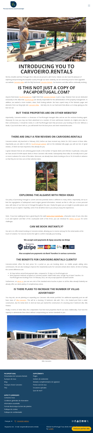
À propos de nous (10, 379)
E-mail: (17, 427)
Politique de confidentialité (13, 412)
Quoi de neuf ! (37, 391)
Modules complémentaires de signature (46, 382)
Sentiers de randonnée (40, 379)
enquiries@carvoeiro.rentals (29, 427)
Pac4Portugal (29, 100)
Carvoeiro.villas (19, 82)
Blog (5, 382)
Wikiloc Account (74, 219)
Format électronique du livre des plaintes (18, 406)
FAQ (5, 388)
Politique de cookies (11, 409)
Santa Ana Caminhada (54, 216)
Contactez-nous (9, 398)
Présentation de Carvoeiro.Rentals (15, 376)
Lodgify (50, 429)
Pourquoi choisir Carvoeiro (13, 385)
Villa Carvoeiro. (21, 300)
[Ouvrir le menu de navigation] (89, 5)
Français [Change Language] (9, 421)
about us (20, 281)
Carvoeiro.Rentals (46, 82)
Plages (35, 376)
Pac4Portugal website (38, 144)
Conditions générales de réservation (16, 401)
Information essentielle (12, 403)
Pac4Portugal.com (25, 97)
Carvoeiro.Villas (34, 105)
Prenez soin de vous (40, 385)
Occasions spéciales (39, 388)
